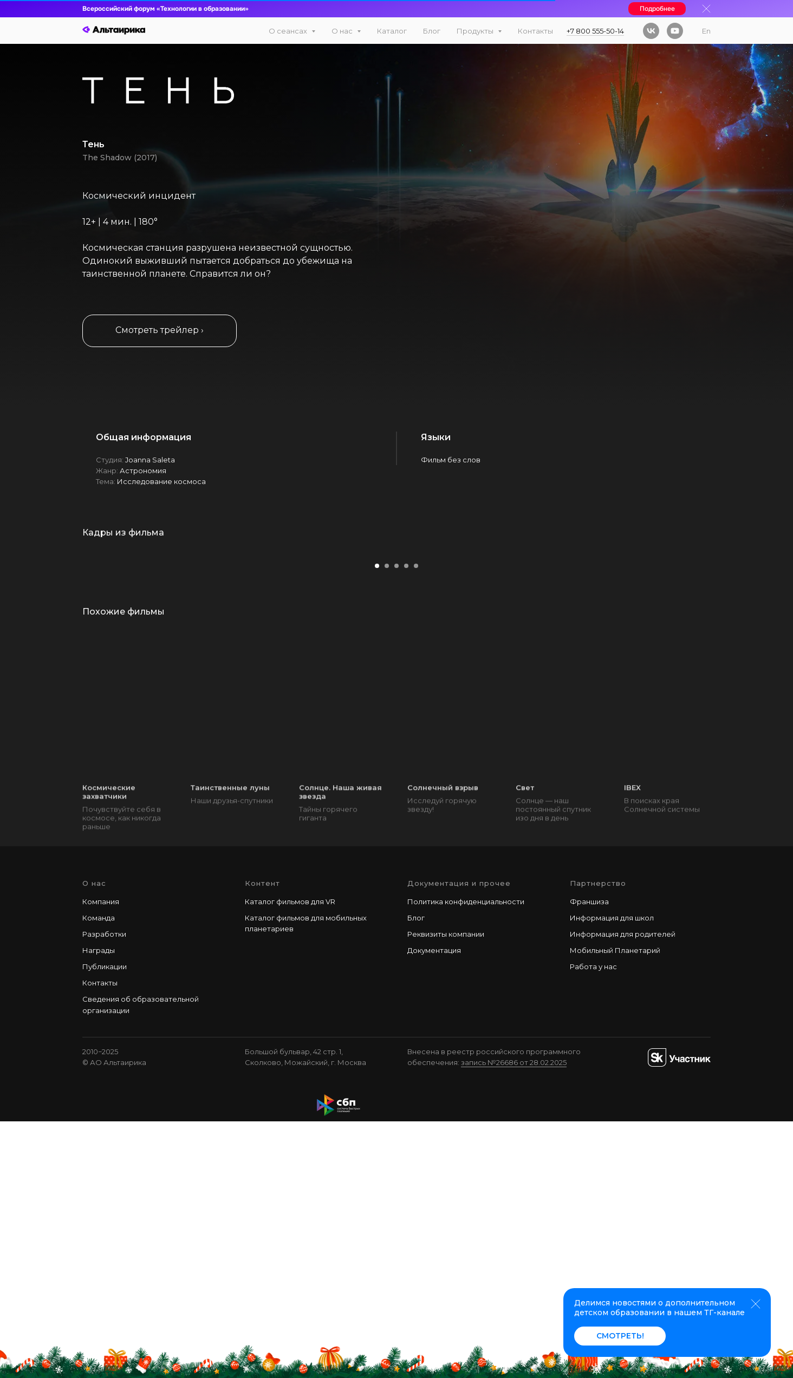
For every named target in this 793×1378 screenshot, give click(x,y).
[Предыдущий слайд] (29, 677)
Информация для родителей (622, 1190)
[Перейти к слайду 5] (416, 823)
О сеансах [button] (289, 31)
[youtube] (675, 31)
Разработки (104, 1190)
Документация (434, 1207)
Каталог (392, 31)
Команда (98, 1174)
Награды (98, 1207)
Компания (100, 1158)
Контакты (535, 31)
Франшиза (589, 1158)
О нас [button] (343, 31)
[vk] (651, 31)
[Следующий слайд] (763, 677)
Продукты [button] (476, 31)
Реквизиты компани (443, 1190)
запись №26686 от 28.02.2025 (514, 1319)
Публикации (104, 1223)
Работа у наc (593, 1223)
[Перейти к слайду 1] (377, 823)
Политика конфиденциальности (465, 1158)
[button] (159, 331)
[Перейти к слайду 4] (406, 823)
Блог (431, 31)
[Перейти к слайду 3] (396, 823)
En (706, 31)
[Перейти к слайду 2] (387, 823)
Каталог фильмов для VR (290, 1158)
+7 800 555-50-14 (595, 31)
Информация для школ (612, 1174)
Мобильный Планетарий (615, 1207)
